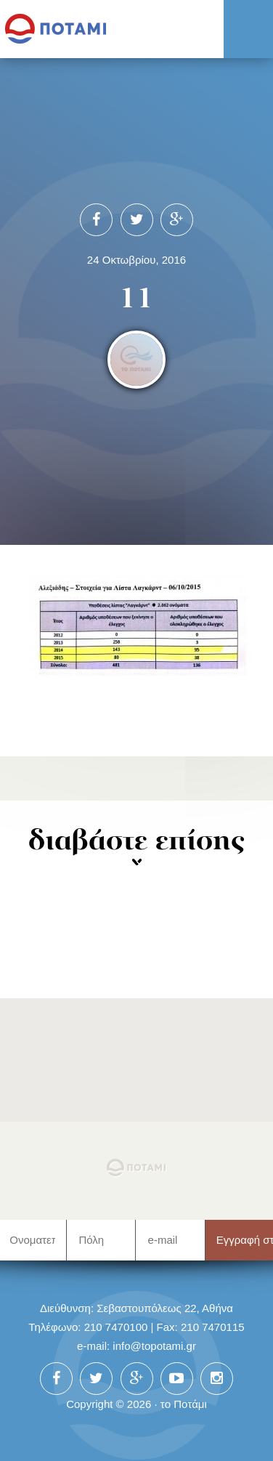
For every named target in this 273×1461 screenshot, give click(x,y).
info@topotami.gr (154, 1346)
